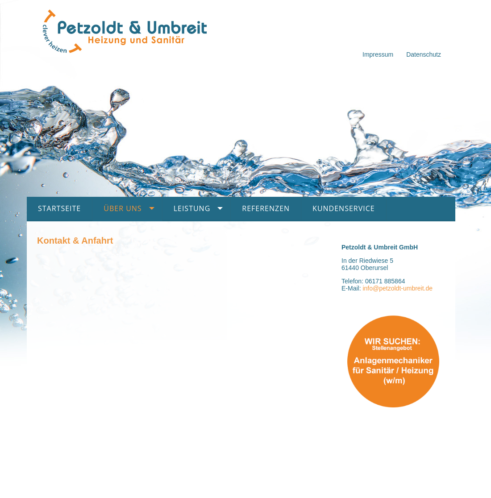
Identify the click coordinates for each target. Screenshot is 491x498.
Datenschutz (423, 54)
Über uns (122, 208)
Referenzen (266, 208)
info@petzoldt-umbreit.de (397, 288)
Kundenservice (343, 208)
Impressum (377, 54)
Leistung (192, 208)
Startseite (59, 208)
